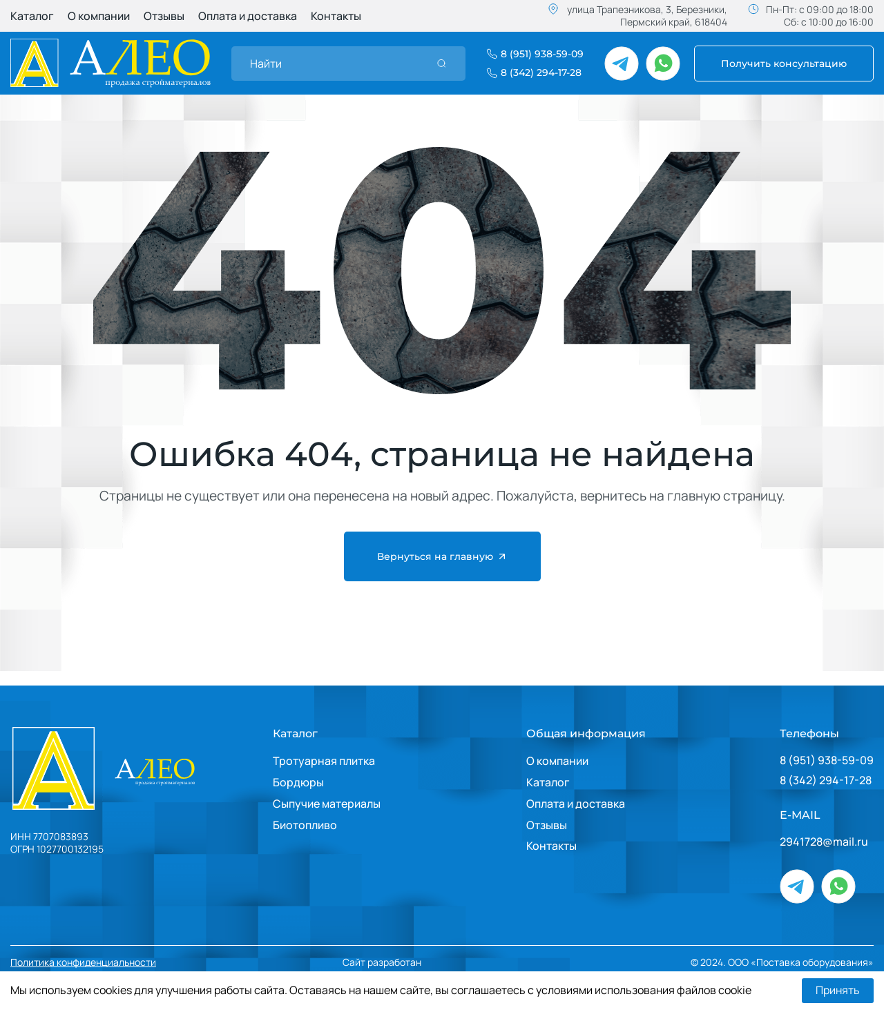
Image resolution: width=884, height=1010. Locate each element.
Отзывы (164, 15)
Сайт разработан (424, 963)
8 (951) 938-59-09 (827, 760)
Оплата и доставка (247, 15)
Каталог (32, 15)
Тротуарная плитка (324, 760)
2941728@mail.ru (824, 841)
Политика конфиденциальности (83, 962)
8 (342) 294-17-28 (826, 780)
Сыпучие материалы (327, 803)
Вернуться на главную (442, 556)
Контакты (336, 15)
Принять (838, 990)
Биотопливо (305, 825)
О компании (99, 15)
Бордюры (298, 782)
